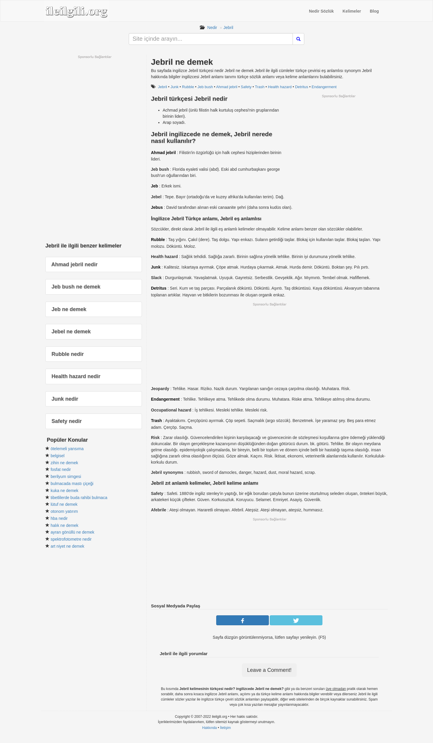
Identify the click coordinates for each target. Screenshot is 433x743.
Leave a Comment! (269, 670)
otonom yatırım (64, 511)
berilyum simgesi (66, 476)
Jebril (228, 27)
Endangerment (324, 87)
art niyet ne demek (67, 546)
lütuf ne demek (64, 504)
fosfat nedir (61, 469)
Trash (259, 87)
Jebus (157, 207)
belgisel (57, 455)
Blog (374, 11)
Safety (246, 87)
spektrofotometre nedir (71, 539)
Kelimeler (352, 11)
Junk (174, 87)
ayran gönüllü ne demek (72, 532)
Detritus (301, 87)
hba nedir (59, 518)
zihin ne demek (64, 462)
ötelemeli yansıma (67, 448)
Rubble (188, 87)
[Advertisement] (338, 139)
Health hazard (280, 87)
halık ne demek (64, 525)
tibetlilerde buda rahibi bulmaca (79, 497)
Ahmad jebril (226, 87)
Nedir (212, 27)
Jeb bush (205, 87)
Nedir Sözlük (321, 11)
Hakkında (209, 728)
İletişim (225, 728)
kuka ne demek (64, 490)
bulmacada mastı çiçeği (72, 483)
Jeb (154, 186)
